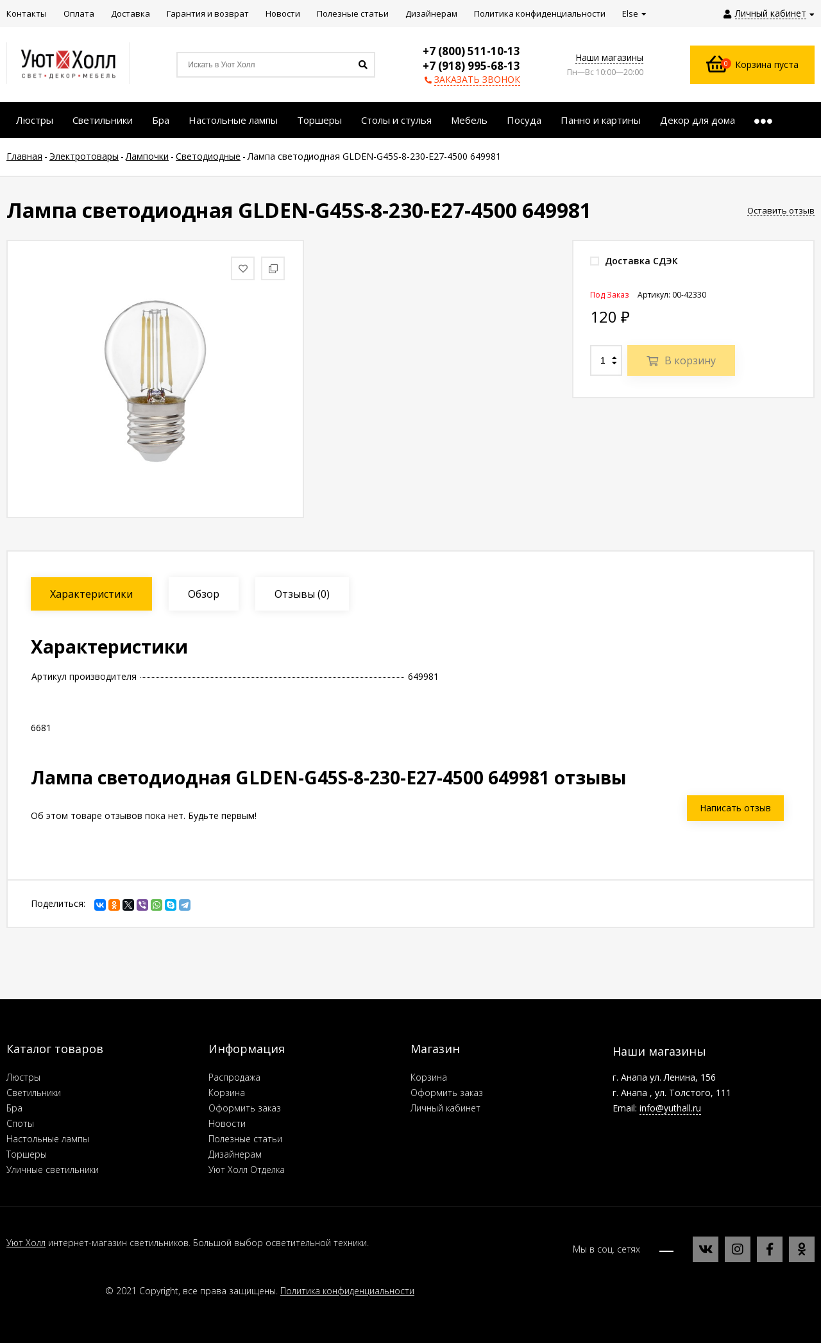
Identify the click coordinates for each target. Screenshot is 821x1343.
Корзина (226, 1092)
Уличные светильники (52, 1169)
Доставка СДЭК (634, 261)
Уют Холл (26, 1243)
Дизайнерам (235, 1154)
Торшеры (26, 1154)
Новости (227, 1123)
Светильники (33, 1092)
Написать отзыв (735, 808)
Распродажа (234, 1077)
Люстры (23, 1077)
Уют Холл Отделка (246, 1169)
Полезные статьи (245, 1139)
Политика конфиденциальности (347, 1291)
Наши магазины (609, 57)
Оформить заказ (244, 1108)
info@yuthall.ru (670, 1108)
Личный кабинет (445, 1108)
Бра (14, 1108)
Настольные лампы (47, 1139)
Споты (20, 1123)
